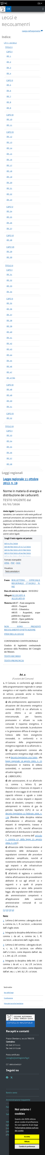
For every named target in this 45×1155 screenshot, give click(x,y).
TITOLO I (9, 47)
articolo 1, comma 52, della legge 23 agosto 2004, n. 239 (23, 839)
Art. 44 (9, 355)
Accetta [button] (27, 1137)
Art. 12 (9, 136)
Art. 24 (9, 211)
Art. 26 (9, 222)
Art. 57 (9, 458)
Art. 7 (9, 96)
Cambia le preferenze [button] (27, 1146)
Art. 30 (9, 257)
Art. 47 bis (11, 378)
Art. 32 (9, 280)
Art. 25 (9, 217)
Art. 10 (9, 119)
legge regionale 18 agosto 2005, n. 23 (23, 761)
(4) (13, 910)
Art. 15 (9, 153)
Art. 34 (9, 291)
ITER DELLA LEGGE (14, 634)
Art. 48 (9, 389)
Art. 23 (9, 199)
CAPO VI (10, 235)
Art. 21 (9, 188)
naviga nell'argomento (32, 31)
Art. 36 (9, 309)
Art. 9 (9, 108)
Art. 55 (9, 446)
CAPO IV (10, 132)
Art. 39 (9, 326)
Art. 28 (9, 240)
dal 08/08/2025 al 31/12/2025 (17, 546)
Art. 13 (9, 142)
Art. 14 (9, 148)
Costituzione (8, 998)
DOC (18, 563)
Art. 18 (9, 171)
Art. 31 (9, 274)
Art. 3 (9, 67)
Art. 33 (9, 286)
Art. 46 (9, 366)
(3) (10, 910)
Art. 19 (9, 176)
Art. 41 (9, 337)
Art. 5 (9, 85)
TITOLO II (9, 265)
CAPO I (9, 51)
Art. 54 (9, 441)
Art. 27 (9, 228)
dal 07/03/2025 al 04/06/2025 (17, 553)
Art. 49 (9, 395)
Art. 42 (9, 343)
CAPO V (9, 207)
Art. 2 (9, 62)
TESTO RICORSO (12, 656)
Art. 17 (9, 165)
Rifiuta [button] (26, 1142)
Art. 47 (9, 372)
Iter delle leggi (9, 993)
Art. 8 (9, 102)
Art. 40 (9, 332)
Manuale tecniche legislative (13, 1003)
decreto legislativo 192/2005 (24, 757)
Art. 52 (9, 418)
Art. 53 (9, 435)
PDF (13, 563)
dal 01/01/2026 (11, 543)
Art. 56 (9, 452)
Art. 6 (9, 90)
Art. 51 (9, 406)
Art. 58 (9, 464)
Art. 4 (9, 73)
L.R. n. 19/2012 (10, 43)
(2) (7, 910)
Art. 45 (9, 360)
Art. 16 (9, 159)
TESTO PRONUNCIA (14, 660)
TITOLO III (9, 426)
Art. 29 (9, 251)
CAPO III (9, 115)
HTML (6, 563)
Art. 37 (9, 314)
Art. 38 (9, 320)
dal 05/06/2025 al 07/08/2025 (17, 550)
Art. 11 (9, 125)
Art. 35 (9, 303)
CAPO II (9, 80)
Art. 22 (9, 194)
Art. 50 (9, 401)
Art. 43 (9, 349)
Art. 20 (9, 182)
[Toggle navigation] (43, 9)
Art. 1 (9, 56)
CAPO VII (10, 247)
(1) (4, 910)
